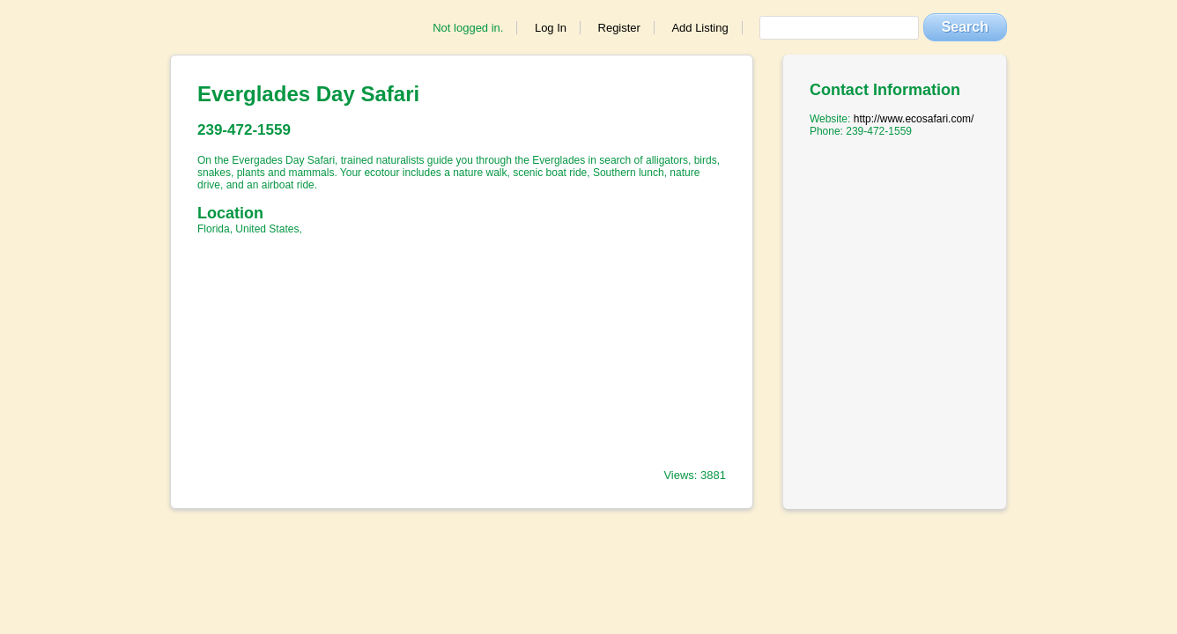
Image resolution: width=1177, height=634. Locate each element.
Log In (550, 27)
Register (619, 27)
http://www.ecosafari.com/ (914, 119)
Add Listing (699, 27)
